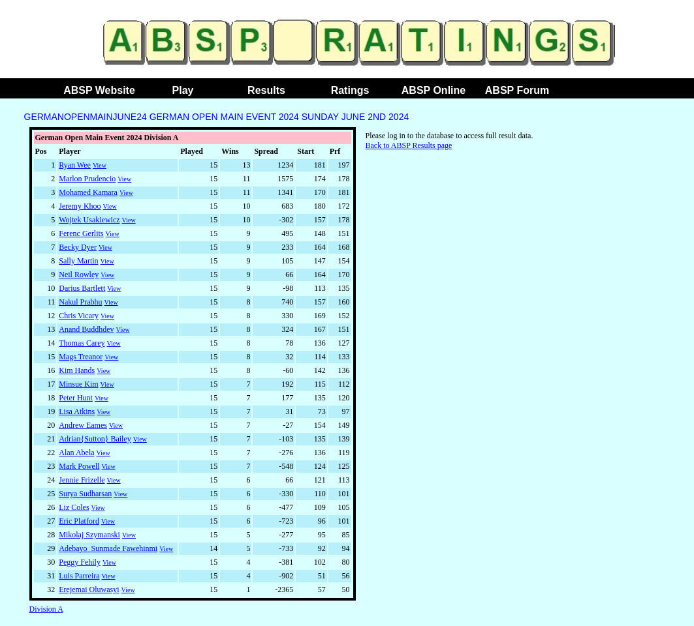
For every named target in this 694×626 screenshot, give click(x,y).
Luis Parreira (79, 575)
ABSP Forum (517, 90)
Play (183, 90)
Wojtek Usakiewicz (89, 219)
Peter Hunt (76, 397)
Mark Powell (79, 466)
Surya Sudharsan (85, 493)
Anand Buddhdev (86, 329)
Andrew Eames (83, 425)
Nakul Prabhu (80, 301)
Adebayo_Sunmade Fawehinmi (108, 548)
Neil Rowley (79, 274)
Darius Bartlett (82, 288)
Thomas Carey (81, 343)
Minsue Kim (78, 384)
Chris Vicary (79, 315)
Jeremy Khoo (80, 206)
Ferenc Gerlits (81, 233)
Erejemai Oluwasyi (89, 589)
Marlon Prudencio (87, 178)
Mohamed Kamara (88, 192)
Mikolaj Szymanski (89, 534)
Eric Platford (79, 521)
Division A (46, 609)
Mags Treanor (81, 356)
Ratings (350, 90)
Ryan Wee (75, 165)
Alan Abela (76, 452)
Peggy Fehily (80, 562)
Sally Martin (78, 260)
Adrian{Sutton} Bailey (95, 438)
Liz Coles (74, 507)
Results (266, 90)
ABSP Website (99, 90)
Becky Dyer (78, 247)
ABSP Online (433, 90)
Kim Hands (77, 370)
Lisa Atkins (77, 411)
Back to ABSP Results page (409, 145)
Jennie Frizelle (81, 479)
